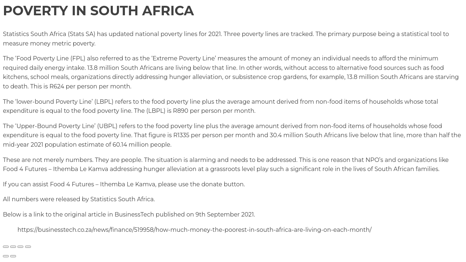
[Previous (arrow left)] (6, 256)
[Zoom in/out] (6, 247)
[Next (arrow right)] (13, 256)
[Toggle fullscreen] (13, 247)
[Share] (20, 247)
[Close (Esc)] (28, 247)
